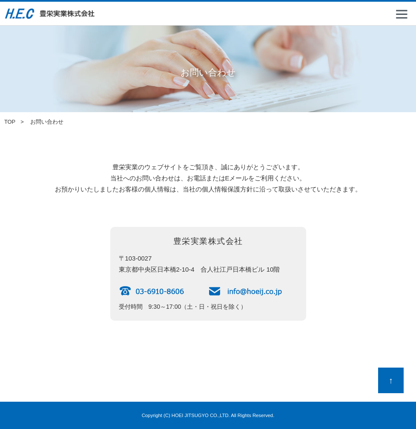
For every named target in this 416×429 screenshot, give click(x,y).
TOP (9, 122)
